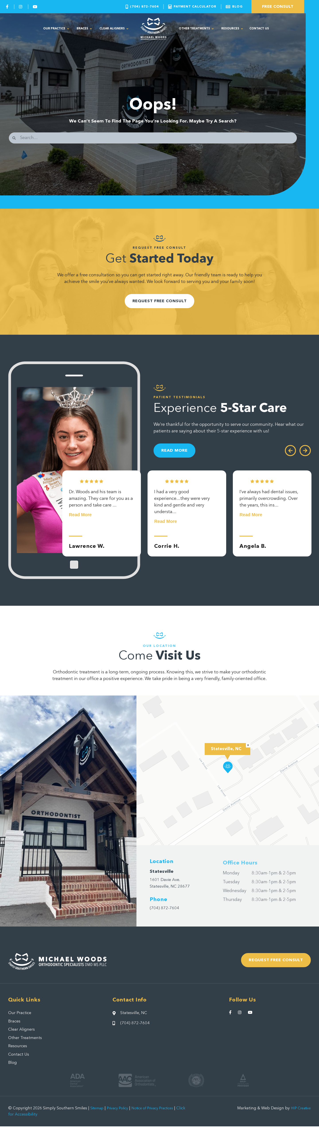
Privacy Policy (121, 1115)
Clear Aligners (113, 29)
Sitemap (98, 1115)
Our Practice (56, 29)
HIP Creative (299, 1115)
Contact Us (259, 28)
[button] (228, 770)
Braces (84, 29)
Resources (232, 29)
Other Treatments (196, 29)
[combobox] (153, 137)
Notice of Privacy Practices (161, 1115)
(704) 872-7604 (165, 911)
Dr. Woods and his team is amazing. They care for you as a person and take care (101, 509)
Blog (12, 1069)
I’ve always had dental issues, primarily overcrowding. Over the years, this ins (268, 509)
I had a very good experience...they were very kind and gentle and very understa (182, 512)
